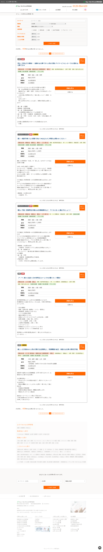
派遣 (49, 30)
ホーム (17, 14)
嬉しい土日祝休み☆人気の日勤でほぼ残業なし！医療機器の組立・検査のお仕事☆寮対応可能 (48, 349)
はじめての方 (24, 9)
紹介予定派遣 (56, 30)
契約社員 (42, 30)
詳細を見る (70, 88)
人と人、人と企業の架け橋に (51, 2)
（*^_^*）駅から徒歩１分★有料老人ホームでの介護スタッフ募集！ (39, 278)
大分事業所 (31, 83)
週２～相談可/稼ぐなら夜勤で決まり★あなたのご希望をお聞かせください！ (42, 138)
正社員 (34, 30)
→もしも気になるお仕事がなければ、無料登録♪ (51, 129)
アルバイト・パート (67, 30)
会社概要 (58, 9)
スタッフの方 (41, 10)
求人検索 (74, 9)
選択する (34, 33)
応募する (70, 92)
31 (61, 53)
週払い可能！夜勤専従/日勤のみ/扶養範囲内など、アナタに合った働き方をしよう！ (44, 210)
